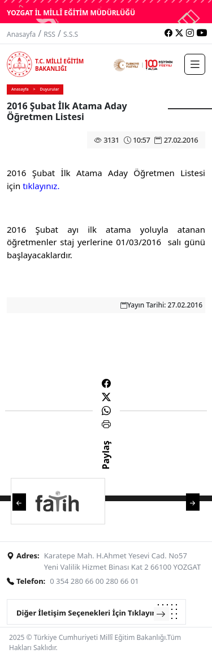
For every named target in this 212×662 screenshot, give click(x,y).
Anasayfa (21, 34)
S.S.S (70, 34)
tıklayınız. (41, 185)
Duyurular (49, 89)
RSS (49, 34)
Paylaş (105, 464)
